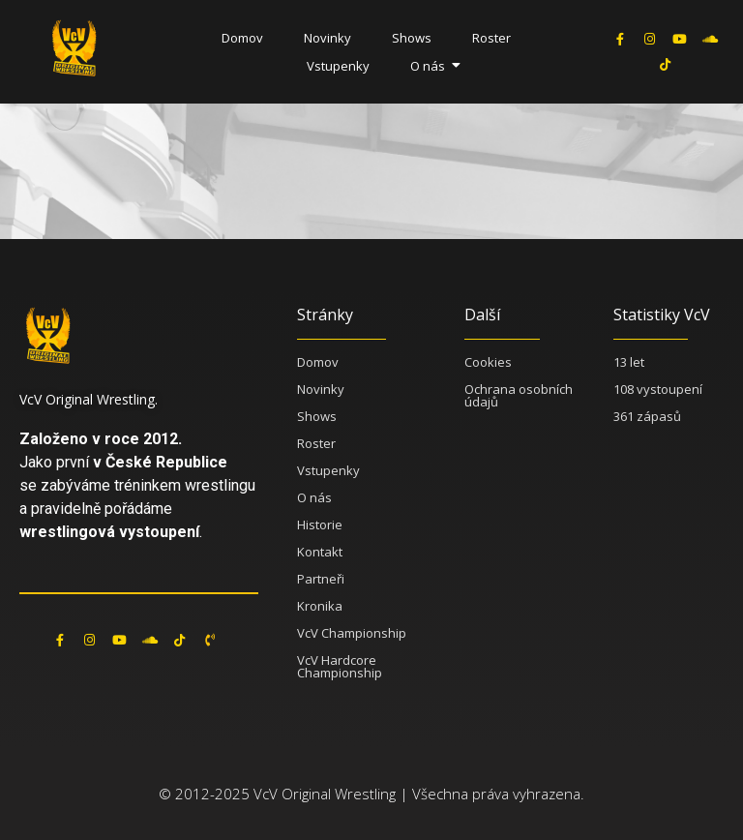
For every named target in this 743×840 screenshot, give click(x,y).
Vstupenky (338, 66)
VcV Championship (351, 633)
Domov (242, 37)
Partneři (320, 578)
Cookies (488, 362)
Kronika (319, 606)
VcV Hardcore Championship (339, 666)
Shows (411, 37)
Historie (319, 524)
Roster (491, 37)
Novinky (327, 37)
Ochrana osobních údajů (518, 395)
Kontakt (319, 551)
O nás (433, 66)
